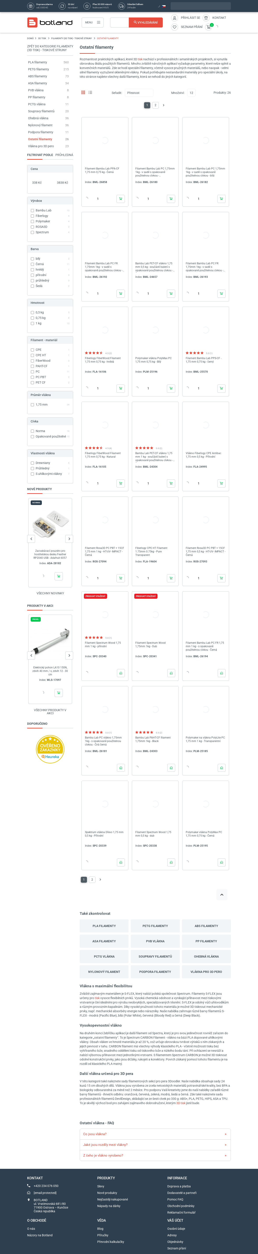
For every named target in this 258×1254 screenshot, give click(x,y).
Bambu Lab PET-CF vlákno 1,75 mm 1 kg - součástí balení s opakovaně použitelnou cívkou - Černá (154, 457)
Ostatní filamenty (40, 139)
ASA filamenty (37, 83)
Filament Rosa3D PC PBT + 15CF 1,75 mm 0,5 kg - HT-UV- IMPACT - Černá (205, 552)
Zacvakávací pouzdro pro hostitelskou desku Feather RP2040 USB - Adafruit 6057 (50, 554)
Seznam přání (176, 1248)
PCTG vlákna (37, 104)
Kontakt (219, 17)
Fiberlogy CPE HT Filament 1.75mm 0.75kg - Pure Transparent (151, 552)
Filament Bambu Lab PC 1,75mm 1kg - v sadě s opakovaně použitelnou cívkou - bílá (205, 172)
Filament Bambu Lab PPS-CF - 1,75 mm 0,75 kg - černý (203, 360)
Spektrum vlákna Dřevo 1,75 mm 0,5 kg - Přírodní (104, 834)
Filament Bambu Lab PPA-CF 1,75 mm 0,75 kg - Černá (102, 170)
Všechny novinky (50, 593)
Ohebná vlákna (38, 118)
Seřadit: (117, 93)
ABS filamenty (37, 76)
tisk (140, 59)
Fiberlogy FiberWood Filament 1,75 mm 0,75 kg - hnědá (103, 360)
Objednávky (175, 1242)
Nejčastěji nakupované (112, 1199)
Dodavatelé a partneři (181, 1193)
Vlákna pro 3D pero (41, 146)
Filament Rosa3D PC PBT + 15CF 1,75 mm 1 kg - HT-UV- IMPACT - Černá (104, 552)
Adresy (172, 1235)
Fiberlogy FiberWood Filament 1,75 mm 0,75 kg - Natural (103, 455)
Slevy (100, 1186)
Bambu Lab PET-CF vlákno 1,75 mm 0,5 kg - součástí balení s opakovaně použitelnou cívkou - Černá (154, 267)
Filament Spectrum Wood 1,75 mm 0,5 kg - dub (153, 834)
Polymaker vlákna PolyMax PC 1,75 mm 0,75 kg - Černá (204, 834)
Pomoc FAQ (175, 1199)
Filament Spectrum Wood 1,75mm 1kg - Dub (150, 644)
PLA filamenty (37, 62)
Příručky (102, 1235)
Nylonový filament (40, 125)
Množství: (177, 93)
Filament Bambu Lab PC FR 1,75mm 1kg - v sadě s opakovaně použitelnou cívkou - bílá (103, 267)
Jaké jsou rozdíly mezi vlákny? (105, 1145)
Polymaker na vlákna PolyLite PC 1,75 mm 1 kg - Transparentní (205, 739)
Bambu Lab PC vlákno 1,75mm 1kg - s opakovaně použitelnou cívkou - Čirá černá (103, 741)
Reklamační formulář (181, 1212)
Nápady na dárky (108, 1206)
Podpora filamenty (40, 132)
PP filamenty (36, 97)
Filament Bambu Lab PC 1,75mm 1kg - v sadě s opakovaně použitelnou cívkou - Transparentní (155, 172)
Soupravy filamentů (41, 111)
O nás (31, 1228)
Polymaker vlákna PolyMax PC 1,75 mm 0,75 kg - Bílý (153, 360)
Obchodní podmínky (180, 1206)
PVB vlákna (36, 90)
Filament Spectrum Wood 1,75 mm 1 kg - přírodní (103, 644)
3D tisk (181, 1103)
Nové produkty (107, 1193)
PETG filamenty (38, 69)
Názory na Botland (40, 1235)
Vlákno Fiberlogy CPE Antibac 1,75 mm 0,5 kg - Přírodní (203, 455)
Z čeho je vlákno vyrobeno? (103, 1155)
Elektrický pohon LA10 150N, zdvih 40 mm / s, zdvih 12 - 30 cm (50, 671)
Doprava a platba (179, 1186)
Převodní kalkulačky (110, 1242)
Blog (100, 1228)
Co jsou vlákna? (94, 1134)
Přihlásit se (190, 17)
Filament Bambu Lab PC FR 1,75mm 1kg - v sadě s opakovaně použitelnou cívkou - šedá (204, 267)
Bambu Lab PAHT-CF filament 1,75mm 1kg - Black (153, 739)
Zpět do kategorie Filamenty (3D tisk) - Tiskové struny (50, 48)
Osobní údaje (176, 1228)
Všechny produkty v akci (50, 711)
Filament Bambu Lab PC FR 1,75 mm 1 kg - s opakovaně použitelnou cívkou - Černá (205, 646)
